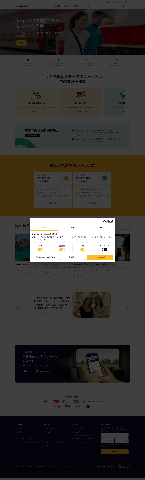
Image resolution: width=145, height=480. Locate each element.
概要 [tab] (100, 228)
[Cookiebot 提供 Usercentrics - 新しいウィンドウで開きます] (104, 221)
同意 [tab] (44, 228)
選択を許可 (72, 257)
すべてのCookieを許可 (99, 257)
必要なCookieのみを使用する (45, 257)
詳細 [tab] (72, 228)
